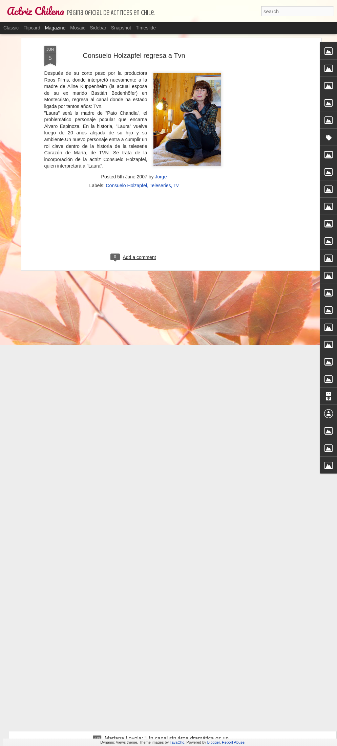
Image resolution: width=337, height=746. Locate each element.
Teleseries (160, 71)
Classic (11, 27)
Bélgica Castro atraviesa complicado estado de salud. (169, 585)
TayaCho (177, 742)
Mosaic (77, 27)
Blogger (213, 742)
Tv (176, 71)
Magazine (55, 27)
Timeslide (146, 27)
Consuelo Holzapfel (126, 71)
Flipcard (31, 27)
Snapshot (121, 27)
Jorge (161, 62)
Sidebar (98, 27)
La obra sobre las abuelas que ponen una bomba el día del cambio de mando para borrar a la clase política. (167, 668)
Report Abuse (233, 742)
